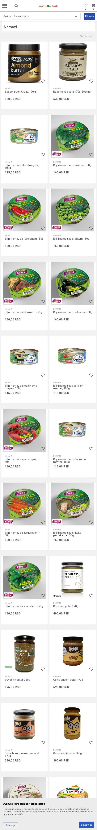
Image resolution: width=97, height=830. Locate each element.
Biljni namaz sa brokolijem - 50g (72, 165)
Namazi (8, 89)
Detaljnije (10, 825)
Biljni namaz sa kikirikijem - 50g (23, 312)
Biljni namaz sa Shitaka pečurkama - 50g (67, 534)
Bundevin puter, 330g (17, 679)
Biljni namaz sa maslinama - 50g (72, 312)
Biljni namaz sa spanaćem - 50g (24, 606)
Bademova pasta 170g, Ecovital (72, 91)
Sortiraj (7, 16)
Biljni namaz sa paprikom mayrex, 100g (68, 387)
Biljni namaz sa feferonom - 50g (24, 238)
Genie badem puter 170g (68, 679)
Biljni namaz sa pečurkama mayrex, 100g (69, 460)
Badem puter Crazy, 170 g (20, 91)
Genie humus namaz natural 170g (22, 754)
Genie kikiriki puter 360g (67, 753)
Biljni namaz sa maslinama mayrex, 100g (21, 387)
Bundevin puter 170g (65, 606)
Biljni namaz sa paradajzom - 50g (22, 460)
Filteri (89, 16)
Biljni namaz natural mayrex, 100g (22, 166)
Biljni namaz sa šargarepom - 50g (22, 534)
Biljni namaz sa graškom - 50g (71, 238)
